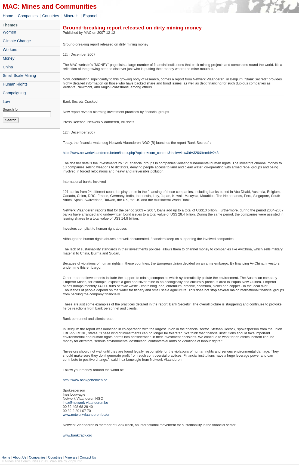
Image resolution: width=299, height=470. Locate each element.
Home (8, 16)
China (8, 67)
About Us (19, 457)
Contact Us (88, 457)
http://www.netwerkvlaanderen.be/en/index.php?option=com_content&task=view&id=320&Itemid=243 (141, 153)
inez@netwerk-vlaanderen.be (85, 403)
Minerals (71, 16)
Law (6, 101)
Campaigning (14, 93)
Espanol (90, 16)
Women (9, 32)
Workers (10, 49)
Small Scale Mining (19, 75)
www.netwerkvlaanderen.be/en (86, 415)
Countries (50, 16)
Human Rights (15, 84)
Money (8, 58)
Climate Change (17, 41)
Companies (28, 16)
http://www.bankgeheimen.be (85, 380)
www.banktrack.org (77, 435)
